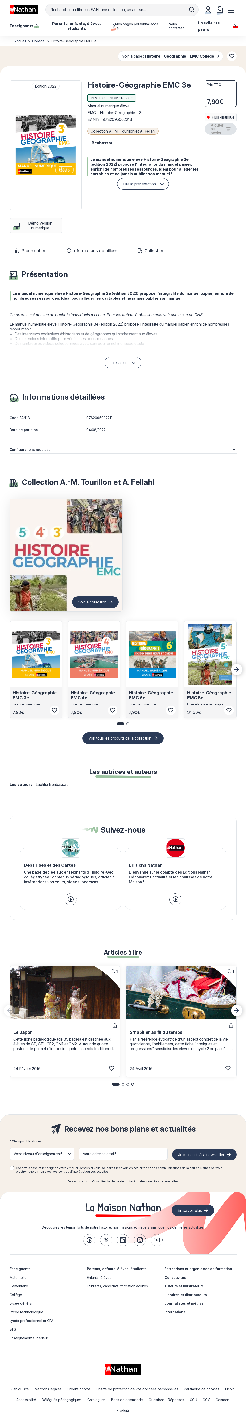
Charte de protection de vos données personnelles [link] (137, 1389)
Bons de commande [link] (127, 1400)
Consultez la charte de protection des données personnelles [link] (135, 1181)
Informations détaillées (92, 250)
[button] (46, 145)
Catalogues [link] (96, 1400)
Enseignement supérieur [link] (29, 1338)
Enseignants (20, 1269)
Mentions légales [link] (48, 1389)
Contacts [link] (223, 1400)
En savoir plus (77, 1181)
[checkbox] (12, 1168)
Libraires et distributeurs (186, 1295)
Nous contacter (176, 26)
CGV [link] (206, 1400)
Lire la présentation (139, 184)
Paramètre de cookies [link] (201, 1389)
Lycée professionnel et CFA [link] (31, 1321)
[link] (71, 899)
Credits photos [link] (79, 1389)
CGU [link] (193, 1400)
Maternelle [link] (18, 1277)
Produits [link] (123, 1410)
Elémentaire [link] (19, 1286)
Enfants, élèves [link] (99, 1277)
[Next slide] (237, 669)
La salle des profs (217, 26)
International (175, 1312)
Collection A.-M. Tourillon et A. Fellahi (123, 131)
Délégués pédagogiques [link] (62, 1400)
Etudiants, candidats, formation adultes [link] (117, 1286)
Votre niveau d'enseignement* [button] (38, 1154)
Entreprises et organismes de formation (198, 1269)
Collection (151, 250)
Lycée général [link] (21, 1303)
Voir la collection (92, 602)
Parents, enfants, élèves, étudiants (117, 1269)
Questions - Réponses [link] (166, 1400)
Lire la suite (120, 362)
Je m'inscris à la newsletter (201, 1154)
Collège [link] (16, 1295)
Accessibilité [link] (26, 1400)
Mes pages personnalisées (136, 26)
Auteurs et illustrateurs (184, 1286)
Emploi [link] (230, 1389)
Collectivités (175, 1277)
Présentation (30, 250)
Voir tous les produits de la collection (119, 738)
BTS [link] (13, 1329)
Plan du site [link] (20, 1389)
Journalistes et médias (184, 1303)
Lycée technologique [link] (26, 1312)
